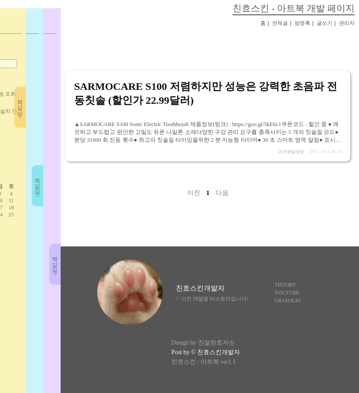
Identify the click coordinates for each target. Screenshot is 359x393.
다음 (222, 192)
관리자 (347, 23)
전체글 (280, 23)
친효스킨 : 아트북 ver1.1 (203, 362)
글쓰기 (324, 23)
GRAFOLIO (287, 300)
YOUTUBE (286, 293)
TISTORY (285, 285)
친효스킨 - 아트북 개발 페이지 (293, 8)
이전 (193, 192)
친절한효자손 (216, 342)
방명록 (302, 23)
